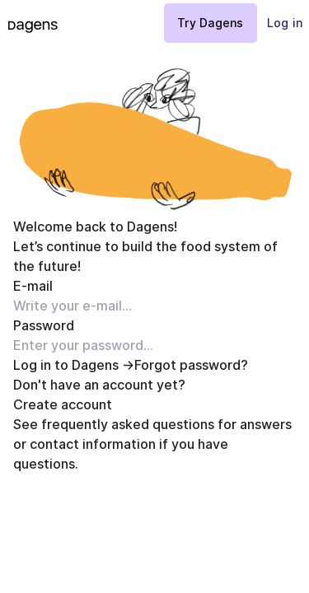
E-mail (33, 286)
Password (43, 325)
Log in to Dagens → (73, 365)
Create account (62, 404)
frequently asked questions (127, 424)
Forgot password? (191, 365)
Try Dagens (210, 23)
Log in (285, 23)
